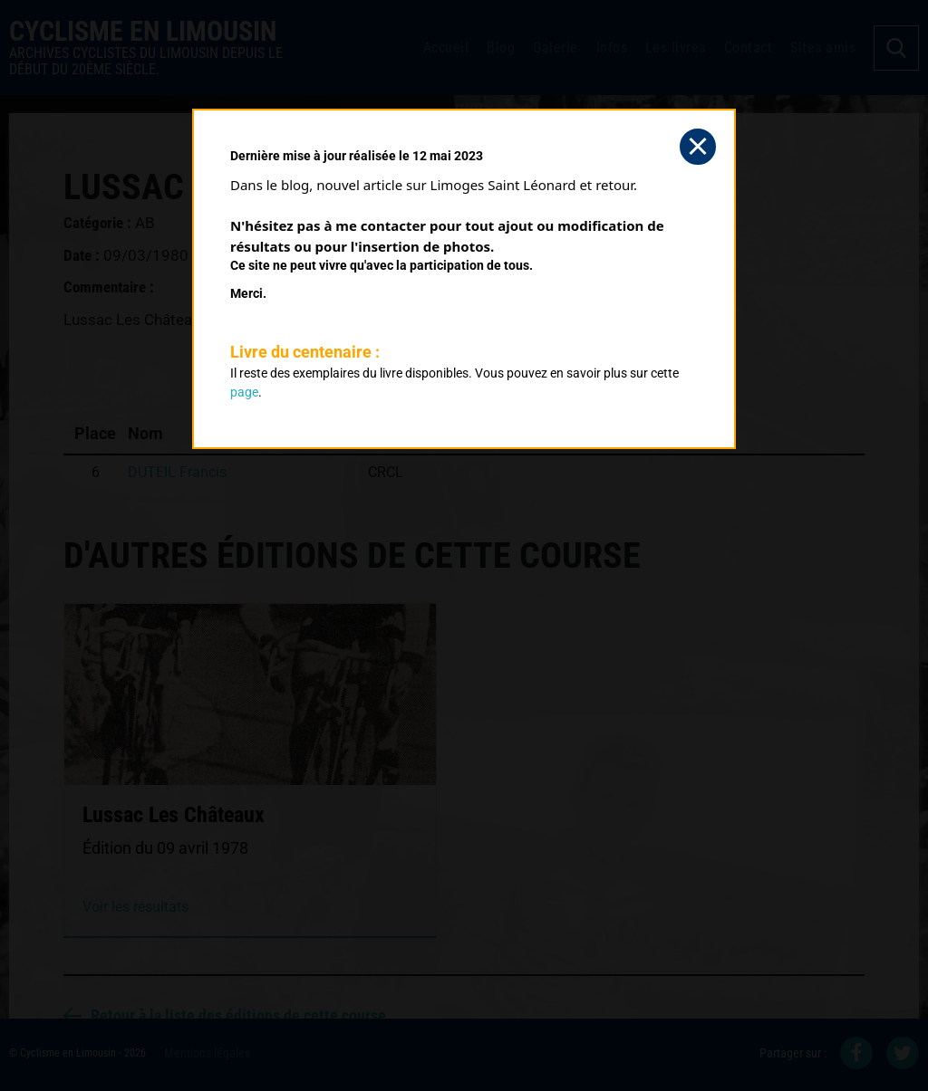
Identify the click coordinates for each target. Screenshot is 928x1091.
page (244, 392)
